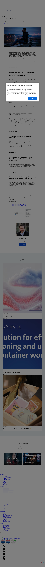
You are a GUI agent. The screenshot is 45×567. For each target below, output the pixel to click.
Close (32, 98)
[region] (22, 92)
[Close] (38, 84)
